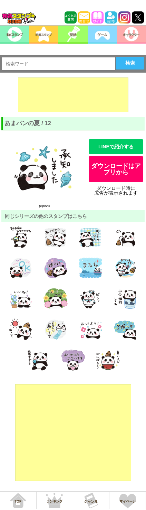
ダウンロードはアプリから (116, 169)
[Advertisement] (73, 94)
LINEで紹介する (116, 146)
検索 (130, 63)
